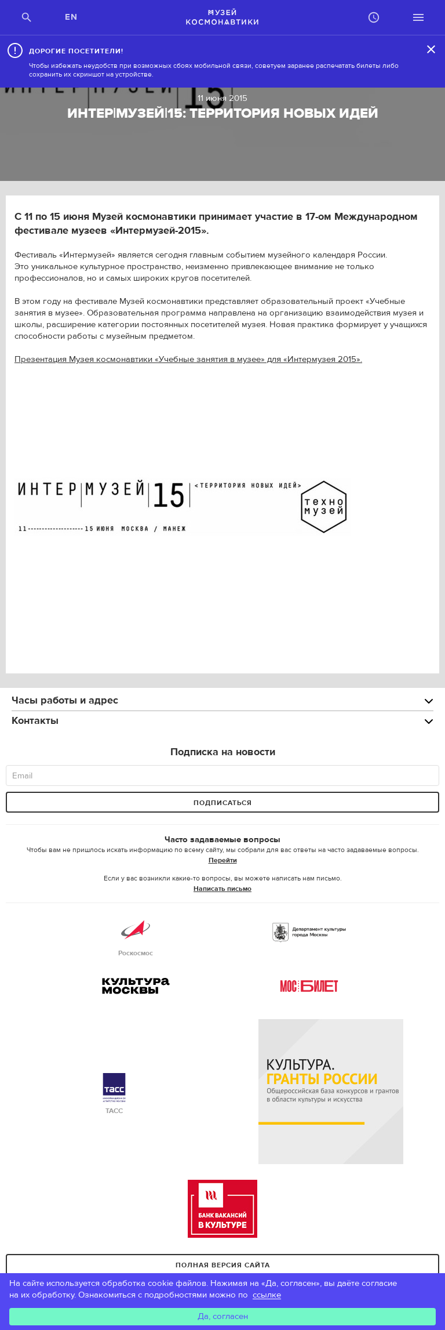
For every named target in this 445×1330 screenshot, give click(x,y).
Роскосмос (135, 936)
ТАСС (114, 1094)
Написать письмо (222, 888)
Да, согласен (223, 1316)
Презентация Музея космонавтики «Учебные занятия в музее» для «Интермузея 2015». (188, 359)
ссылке (267, 1294)
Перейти (223, 860)
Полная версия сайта (223, 1265)
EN (71, 17)
